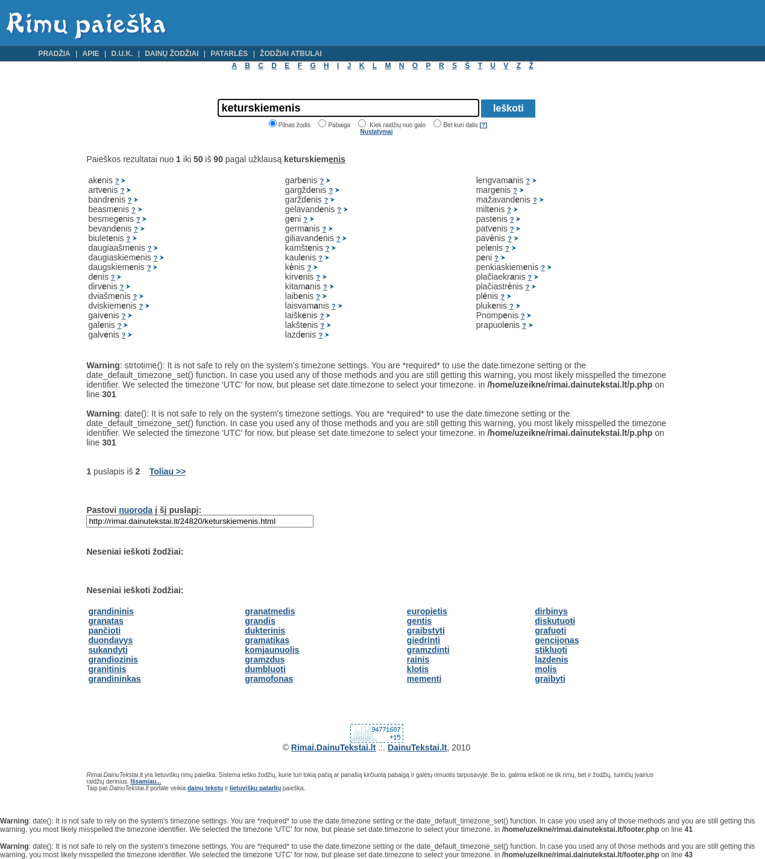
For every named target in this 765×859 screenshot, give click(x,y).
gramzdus (265, 659)
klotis (418, 669)
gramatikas (267, 640)
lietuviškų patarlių (255, 788)
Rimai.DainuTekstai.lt (333, 747)
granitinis (107, 669)
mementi (424, 679)
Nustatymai (376, 131)
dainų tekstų (205, 788)
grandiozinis (112, 659)
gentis (419, 621)
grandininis (110, 611)
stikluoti (551, 650)
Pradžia (54, 53)
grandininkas (114, 679)
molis (546, 669)
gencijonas (557, 640)
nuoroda (136, 510)
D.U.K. (122, 53)
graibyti (550, 679)
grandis (260, 621)
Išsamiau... (145, 781)
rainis (418, 659)
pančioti (104, 630)
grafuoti (550, 630)
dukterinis (265, 630)
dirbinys (551, 611)
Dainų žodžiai (171, 53)
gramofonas (269, 679)
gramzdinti (428, 650)
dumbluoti (265, 669)
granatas (105, 621)
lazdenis (551, 659)
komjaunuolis (272, 650)
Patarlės (229, 53)
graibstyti (426, 630)
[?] (483, 125)
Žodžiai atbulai (291, 53)
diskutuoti (555, 621)
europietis (427, 611)
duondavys (110, 640)
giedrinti (423, 640)
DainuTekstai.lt (417, 747)
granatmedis (270, 611)
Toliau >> (168, 471)
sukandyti (107, 650)
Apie (91, 53)
